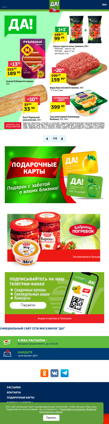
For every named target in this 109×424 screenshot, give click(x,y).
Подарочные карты (20, 397)
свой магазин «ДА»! (63, 352)
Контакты (14, 392)
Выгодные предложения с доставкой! (63, 340)
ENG (104, 5)
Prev (46, 138)
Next (62, 138)
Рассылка (14, 387)
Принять (51, 417)
